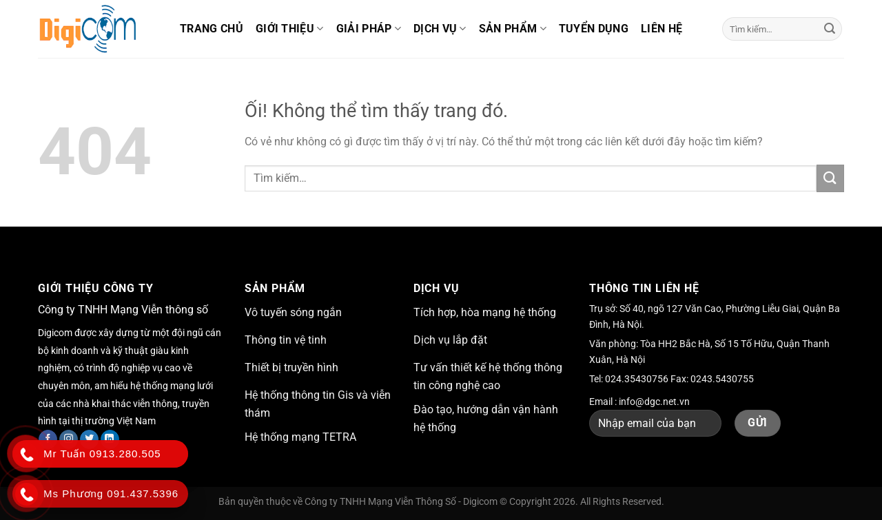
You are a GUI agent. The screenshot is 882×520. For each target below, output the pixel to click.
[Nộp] (829, 29)
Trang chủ (211, 28)
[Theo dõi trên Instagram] (68, 439)
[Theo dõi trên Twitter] (89, 439)
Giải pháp (368, 29)
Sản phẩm (512, 29)
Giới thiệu (290, 29)
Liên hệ (661, 28)
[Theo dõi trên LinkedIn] (110, 439)
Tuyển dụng (593, 28)
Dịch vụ (439, 29)
